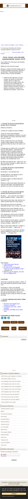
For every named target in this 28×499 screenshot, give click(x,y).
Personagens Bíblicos (6, 432)
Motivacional (4, 429)
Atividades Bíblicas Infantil (7, 408)
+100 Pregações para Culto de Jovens (10, 384)
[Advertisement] (14, 27)
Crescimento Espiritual (6, 414)
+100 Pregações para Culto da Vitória (10, 391)
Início (13, 328)
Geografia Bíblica (5, 419)
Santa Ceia (3, 437)
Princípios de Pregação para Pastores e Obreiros (12, 304)
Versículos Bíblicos (5, 442)
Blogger (17, 484)
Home (2, 45)
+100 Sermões (6, 322)
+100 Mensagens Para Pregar (8, 402)
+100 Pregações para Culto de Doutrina (11, 381)
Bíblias (2, 411)
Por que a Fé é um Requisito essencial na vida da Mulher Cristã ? (14, 268)
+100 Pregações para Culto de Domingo (11, 389)
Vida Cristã (3, 445)
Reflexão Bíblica (5, 434)
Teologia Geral (4, 440)
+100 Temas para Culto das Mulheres (10, 394)
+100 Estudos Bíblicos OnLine (8, 378)
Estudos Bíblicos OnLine (19, 482)
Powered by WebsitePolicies (8, 496)
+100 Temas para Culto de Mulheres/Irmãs (11, 265)
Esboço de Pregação (9, 45)
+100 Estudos (14, 322)
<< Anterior (5, 328)
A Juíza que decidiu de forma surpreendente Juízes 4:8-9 (11, 48)
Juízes (16, 45)
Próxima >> (23, 328)
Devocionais (4, 416)
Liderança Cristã (5, 424)
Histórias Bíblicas (5, 421)
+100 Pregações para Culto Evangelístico (11, 386)
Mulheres (21, 45)
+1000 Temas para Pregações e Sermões (11, 376)
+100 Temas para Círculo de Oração (10, 397)
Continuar (14, 493)
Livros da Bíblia (4, 427)
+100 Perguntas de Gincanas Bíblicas (10, 399)
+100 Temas (21, 322)
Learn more (23, 490)
